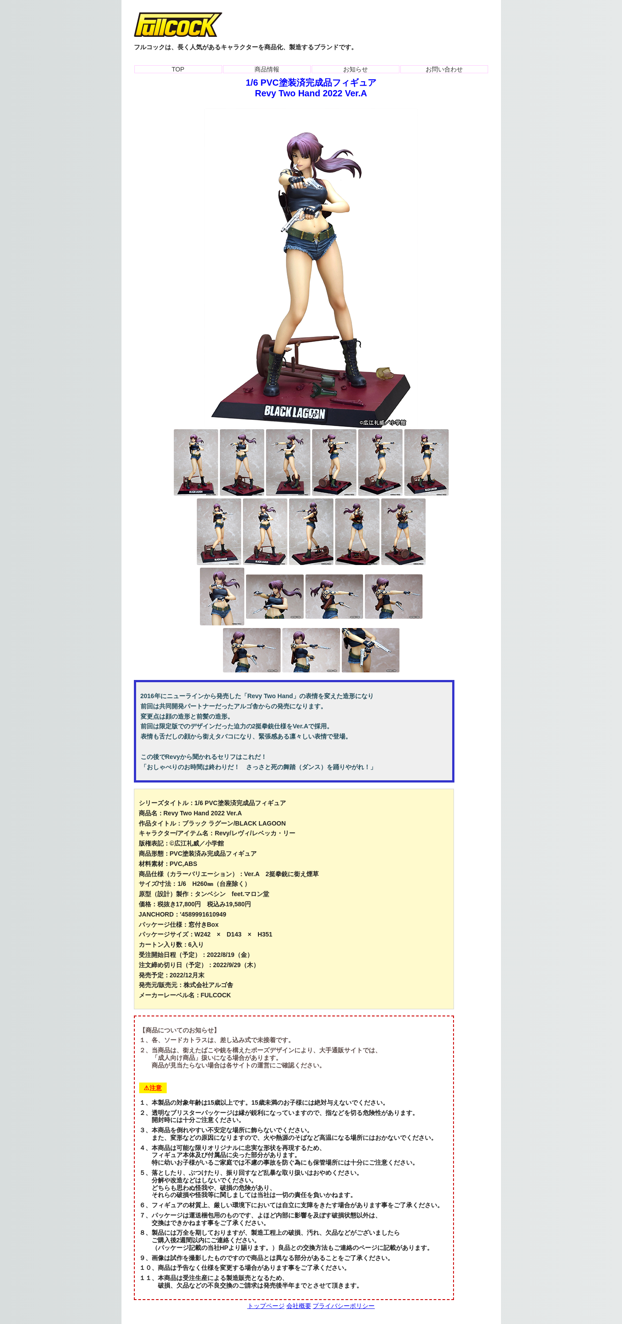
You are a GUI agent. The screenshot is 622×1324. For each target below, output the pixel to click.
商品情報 (266, 69)
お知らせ (355, 69)
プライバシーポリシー (344, 1305)
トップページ (266, 1305)
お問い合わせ (444, 69)
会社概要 (298, 1305)
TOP (178, 69)
